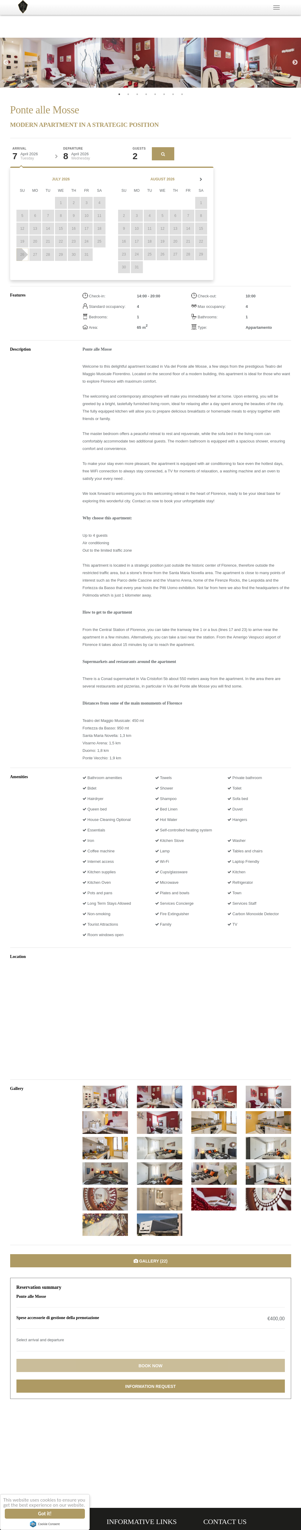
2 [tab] (128, 94)
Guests (139, 148)
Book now (150, 1365)
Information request (150, 1386)
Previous (6, 63)
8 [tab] (182, 94)
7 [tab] (173, 94)
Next (295, 63)
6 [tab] (164, 94)
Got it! (45, 1514)
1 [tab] (119, 94)
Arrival (20, 148)
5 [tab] (155, 94)
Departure (73, 148)
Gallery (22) (151, 1261)
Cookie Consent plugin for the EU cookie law (45, 1524)
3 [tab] (137, 94)
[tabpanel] (50, 63)
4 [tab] (146, 94)
